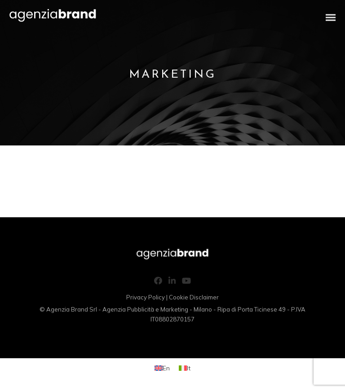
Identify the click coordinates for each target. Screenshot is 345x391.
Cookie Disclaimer (194, 297)
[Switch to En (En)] (162, 368)
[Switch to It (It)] (184, 368)
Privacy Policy (145, 297)
